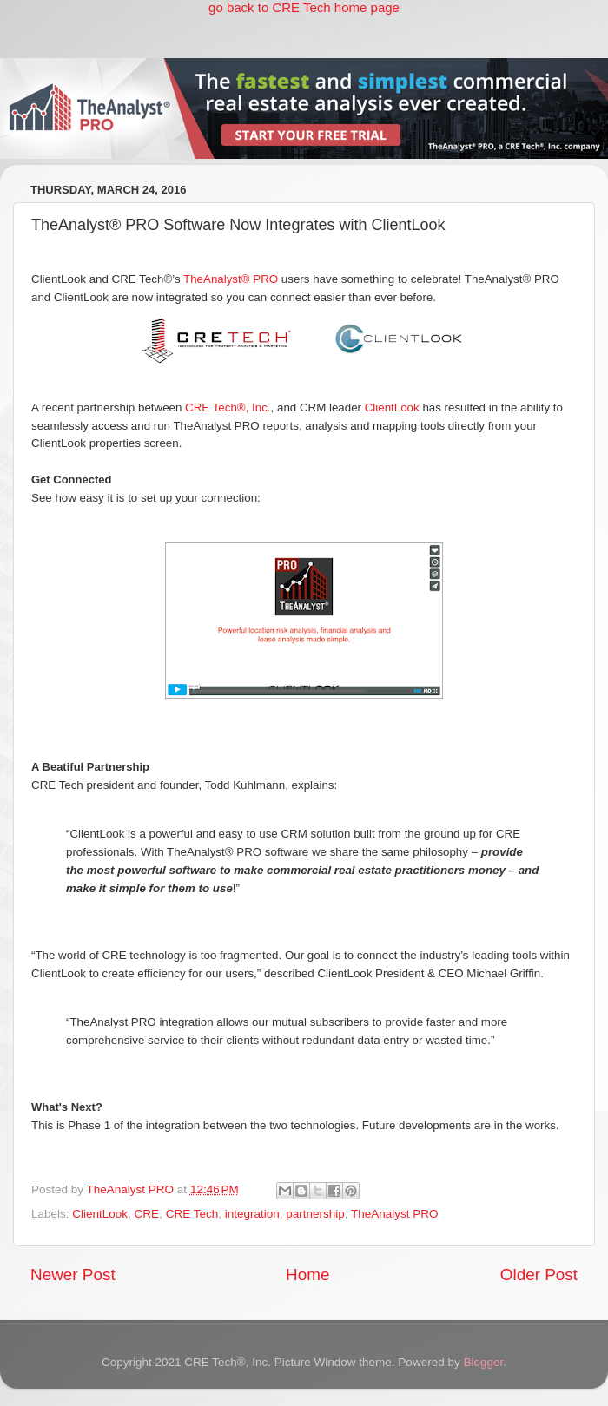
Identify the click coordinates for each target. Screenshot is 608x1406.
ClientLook (392, 407)
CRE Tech (192, 1213)
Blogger (483, 1362)
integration (252, 1213)
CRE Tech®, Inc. (227, 407)
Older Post (539, 1274)
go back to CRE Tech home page (304, 7)
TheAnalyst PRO (395, 1213)
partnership (315, 1213)
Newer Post (73, 1274)
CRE (147, 1213)
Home (307, 1274)
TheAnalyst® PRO (230, 279)
